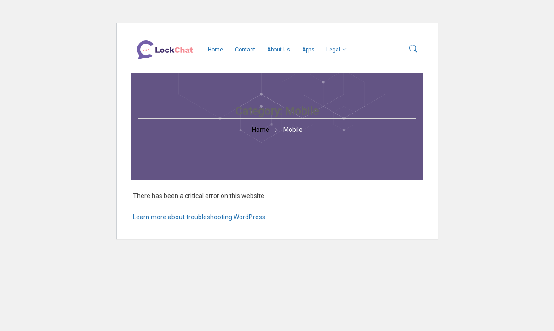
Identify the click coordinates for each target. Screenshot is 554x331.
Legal (333, 49)
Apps (308, 49)
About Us (278, 49)
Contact (245, 49)
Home (215, 49)
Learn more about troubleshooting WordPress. (200, 217)
